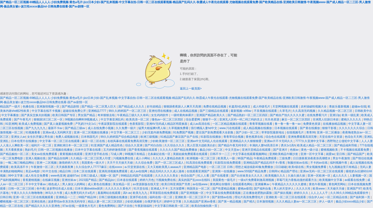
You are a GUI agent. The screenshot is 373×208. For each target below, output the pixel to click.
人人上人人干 (320, 193)
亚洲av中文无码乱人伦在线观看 (207, 141)
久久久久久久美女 (167, 175)
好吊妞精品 (154, 106)
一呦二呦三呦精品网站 (20, 162)
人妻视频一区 (358, 175)
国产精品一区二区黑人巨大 (99, 106)
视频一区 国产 (109, 175)
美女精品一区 (122, 184)
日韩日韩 (6, 197)
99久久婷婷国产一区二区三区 (128, 111)
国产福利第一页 (360, 197)
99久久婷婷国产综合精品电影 (119, 136)
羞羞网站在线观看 (109, 193)
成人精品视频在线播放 (258, 128)
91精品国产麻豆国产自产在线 (179, 136)
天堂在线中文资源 (331, 136)
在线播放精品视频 (335, 123)
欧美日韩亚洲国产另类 (176, 184)
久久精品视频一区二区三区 (335, 111)
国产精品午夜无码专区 (233, 145)
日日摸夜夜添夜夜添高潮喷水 (312, 158)
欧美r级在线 (296, 167)
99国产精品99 (87, 197)
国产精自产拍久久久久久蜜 (287, 115)
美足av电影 (33, 171)
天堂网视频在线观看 (285, 106)
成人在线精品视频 (186, 111)
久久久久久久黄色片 (118, 188)
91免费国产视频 (184, 132)
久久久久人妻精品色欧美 (169, 158)
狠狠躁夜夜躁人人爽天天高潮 (183, 106)
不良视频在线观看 (266, 111)
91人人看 (203, 175)
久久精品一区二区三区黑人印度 (90, 158)
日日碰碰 (281, 167)
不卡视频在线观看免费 (355, 149)
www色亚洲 (58, 175)
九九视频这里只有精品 (343, 167)
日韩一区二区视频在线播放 (55, 149)
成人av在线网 (139, 171)
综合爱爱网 (193, 119)
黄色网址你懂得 (220, 184)
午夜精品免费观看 (265, 158)
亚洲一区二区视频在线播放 (91, 132)
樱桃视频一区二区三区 (15, 201)
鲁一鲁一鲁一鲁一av (288, 123)
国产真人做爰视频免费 (58, 123)
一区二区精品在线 (336, 197)
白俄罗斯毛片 (154, 201)
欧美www (319, 188)
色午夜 (41, 188)
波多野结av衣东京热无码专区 (67, 201)
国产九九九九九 (35, 128)
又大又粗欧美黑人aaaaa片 (164, 167)
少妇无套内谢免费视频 (156, 132)
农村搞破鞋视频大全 (314, 106)
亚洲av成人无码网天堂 (57, 132)
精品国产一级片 (10, 106)
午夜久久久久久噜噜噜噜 (27, 193)
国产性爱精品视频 (224, 188)
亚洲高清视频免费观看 (113, 171)
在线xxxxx (116, 167)
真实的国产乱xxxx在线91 (194, 180)
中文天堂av (232, 149)
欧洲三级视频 (150, 136)
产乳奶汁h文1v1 (86, 123)
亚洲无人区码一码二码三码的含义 (241, 119)
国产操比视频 (283, 193)
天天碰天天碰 (336, 188)
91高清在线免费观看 (199, 162)
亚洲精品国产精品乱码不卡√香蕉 (264, 162)
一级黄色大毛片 (86, 206)
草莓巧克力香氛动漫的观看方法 (297, 180)
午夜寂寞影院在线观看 (113, 123)
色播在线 (29, 106)
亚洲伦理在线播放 (160, 111)
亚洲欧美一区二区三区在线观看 (286, 197)
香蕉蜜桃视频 (32, 180)
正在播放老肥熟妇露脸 (258, 193)
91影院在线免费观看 (228, 162)
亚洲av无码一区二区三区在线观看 (322, 171)
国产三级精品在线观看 (214, 111)
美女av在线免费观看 (44, 154)
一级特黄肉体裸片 (183, 115)
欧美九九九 (140, 193)
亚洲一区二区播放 (329, 132)
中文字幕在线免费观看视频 (223, 193)
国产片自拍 (125, 206)
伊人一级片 (326, 201)
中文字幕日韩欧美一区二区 (172, 206)
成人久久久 (340, 175)
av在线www (200, 184)
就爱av (330, 154)
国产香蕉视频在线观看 (143, 149)
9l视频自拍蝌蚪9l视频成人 (82, 119)
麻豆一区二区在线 (94, 141)
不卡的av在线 (319, 162)
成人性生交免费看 (37, 175)
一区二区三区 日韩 (221, 167)
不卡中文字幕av (36, 184)
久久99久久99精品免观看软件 (349, 193)
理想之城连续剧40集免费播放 (254, 167)
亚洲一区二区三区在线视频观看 (33, 197)
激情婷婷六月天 (69, 162)
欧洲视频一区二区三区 (201, 158)
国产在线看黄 (220, 175)
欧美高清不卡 (20, 167)
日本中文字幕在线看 (88, 149)
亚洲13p (335, 115)
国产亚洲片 (280, 149)
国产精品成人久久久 (131, 106)
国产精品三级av (75, 128)
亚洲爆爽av (262, 184)
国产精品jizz (107, 180)
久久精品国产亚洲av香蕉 (200, 201)
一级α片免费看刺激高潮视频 (256, 180)
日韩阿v (274, 171)
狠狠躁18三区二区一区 (49, 119)
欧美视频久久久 (275, 175)
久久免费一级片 (126, 128)
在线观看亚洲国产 (198, 171)
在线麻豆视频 (51, 180)
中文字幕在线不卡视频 (46, 111)
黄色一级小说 (310, 149)
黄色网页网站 (338, 184)
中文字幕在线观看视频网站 (250, 154)
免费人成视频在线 (67, 136)
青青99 (310, 132)
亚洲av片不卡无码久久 (279, 141)
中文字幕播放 (10, 115)
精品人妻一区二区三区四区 (105, 201)
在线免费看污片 (317, 115)
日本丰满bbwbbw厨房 (89, 188)
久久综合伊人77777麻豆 (92, 167)
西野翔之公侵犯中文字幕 (343, 141)
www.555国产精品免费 (252, 171)
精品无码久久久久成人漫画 (167, 171)
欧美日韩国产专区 (64, 115)
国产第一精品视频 (230, 201)
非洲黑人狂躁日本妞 (326, 119)
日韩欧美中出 (363, 111)
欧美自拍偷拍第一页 (204, 206)
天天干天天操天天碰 (120, 162)
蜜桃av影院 (245, 188)
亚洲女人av (18, 136)
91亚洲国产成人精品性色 (107, 145)
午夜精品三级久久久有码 (133, 115)
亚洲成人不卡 (160, 188)
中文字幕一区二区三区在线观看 (59, 141)
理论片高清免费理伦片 (249, 197)
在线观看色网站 (242, 184)
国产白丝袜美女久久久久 (247, 175)
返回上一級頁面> (191, 88)
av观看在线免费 (355, 180)
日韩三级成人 (90, 175)
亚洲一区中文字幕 (312, 154)
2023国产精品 (88, 180)
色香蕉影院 (137, 123)
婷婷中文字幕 (173, 201)
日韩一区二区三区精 (21, 188)
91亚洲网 (11, 123)
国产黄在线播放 (310, 128)
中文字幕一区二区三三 (125, 132)
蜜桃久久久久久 (351, 119)
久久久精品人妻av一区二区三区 (297, 201)
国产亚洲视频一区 (192, 193)
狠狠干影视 (329, 128)
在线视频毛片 (296, 132)
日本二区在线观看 (85, 171)
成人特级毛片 (262, 106)
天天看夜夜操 (14, 149)
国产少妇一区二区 (248, 132)
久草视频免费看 (178, 128)
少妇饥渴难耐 (134, 201)
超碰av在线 (359, 106)
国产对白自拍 (154, 145)
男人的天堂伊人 (284, 188)
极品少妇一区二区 (211, 149)
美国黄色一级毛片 (224, 180)
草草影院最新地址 (273, 132)
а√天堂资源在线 (135, 167)
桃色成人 (54, 184)
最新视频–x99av (241, 111)
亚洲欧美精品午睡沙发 (284, 154)
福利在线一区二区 (161, 197)
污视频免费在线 (123, 158)
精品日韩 (65, 171)
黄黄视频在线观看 (71, 154)
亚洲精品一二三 (66, 197)
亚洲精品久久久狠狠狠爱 (246, 141)
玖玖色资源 (272, 119)
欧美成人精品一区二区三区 (314, 145)
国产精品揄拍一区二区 (15, 154)
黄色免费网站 (107, 206)
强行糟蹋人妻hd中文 (204, 128)
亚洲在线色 (38, 201)
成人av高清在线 (200, 123)
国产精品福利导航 (346, 145)
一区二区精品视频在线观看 (230, 123)
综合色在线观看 (275, 136)
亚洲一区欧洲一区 (319, 175)
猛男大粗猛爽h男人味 (152, 128)
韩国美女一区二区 (199, 188)
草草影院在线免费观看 (164, 193)
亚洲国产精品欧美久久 (211, 115)
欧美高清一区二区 (138, 119)
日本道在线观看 (127, 180)
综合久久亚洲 (134, 145)
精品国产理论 (290, 171)
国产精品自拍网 (58, 158)
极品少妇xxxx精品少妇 (350, 201)
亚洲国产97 (354, 188)
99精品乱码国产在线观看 (137, 175)
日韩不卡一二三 (220, 154)
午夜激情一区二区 (43, 167)
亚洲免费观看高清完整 (303, 136)
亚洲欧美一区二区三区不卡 (192, 197)
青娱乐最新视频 (339, 106)
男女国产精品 (87, 115)
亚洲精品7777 (97, 111)
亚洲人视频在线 (35, 158)
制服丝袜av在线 (298, 162)
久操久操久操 (297, 175)
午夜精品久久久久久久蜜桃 (289, 184)
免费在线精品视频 (215, 106)
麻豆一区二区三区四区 (296, 119)
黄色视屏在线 (255, 136)
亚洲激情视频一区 (48, 106)
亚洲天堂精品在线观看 (256, 149)
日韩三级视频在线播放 (113, 197)
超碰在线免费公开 (75, 111)
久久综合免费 (144, 162)
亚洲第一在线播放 (224, 171)
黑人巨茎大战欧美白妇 (201, 145)
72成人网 (116, 154)
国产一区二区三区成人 (169, 162)
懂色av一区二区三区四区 (168, 119)
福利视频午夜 (339, 162)
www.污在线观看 (231, 128)
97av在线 (68, 206)
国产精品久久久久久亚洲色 (43, 206)
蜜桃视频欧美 (330, 149)
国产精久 (249, 201)
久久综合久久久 (174, 145)
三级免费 (285, 158)
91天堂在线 (141, 188)
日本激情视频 (266, 201)
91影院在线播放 (211, 136)
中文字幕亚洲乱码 (112, 119)
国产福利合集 (263, 188)
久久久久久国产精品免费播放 (179, 149)
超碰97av (73, 175)
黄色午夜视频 (318, 184)
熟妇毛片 (31, 149)
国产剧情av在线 (222, 197)
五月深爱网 (177, 188)
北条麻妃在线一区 (159, 154)
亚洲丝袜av (69, 180)
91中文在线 (50, 171)
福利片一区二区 (41, 145)
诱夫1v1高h (288, 145)
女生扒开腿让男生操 (40, 136)
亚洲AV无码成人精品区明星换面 (167, 123)
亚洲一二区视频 (47, 162)
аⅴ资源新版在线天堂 (146, 184)
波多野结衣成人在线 (60, 188)
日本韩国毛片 (90, 136)
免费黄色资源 (312, 123)
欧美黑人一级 (227, 158)
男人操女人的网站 (74, 184)
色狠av (295, 149)
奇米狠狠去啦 (107, 115)
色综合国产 (188, 175)
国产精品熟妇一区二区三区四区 (248, 115)
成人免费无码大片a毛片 (80, 193)
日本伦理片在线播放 (24, 141)
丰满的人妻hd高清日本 (264, 145)
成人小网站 (143, 158)
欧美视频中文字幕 (331, 180)
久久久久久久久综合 (352, 128)
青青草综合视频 (233, 136)
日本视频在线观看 (286, 128)
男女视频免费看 (316, 167)
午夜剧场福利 (144, 206)
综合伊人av (315, 197)
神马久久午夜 (54, 193)
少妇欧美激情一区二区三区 (167, 141)
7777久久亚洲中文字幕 (310, 141)
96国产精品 (244, 158)
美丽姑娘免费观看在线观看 (190, 154)
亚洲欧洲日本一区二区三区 (71, 145)
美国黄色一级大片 (93, 162)
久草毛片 (285, 111)
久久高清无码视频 (304, 111)
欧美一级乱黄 (351, 115)
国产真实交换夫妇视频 (36, 115)
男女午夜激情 (342, 158)
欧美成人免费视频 (31, 123)
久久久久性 (303, 188)
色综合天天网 (354, 136)
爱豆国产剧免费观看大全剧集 (215, 132)
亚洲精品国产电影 (195, 167)
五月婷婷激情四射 (115, 149)
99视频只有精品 (135, 154)
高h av (127, 193)
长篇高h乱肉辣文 (240, 106)
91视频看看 (33, 132)
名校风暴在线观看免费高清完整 (127, 141)
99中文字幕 (16, 175)
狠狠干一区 (210, 119)
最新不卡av (55, 128)
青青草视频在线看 (261, 123)
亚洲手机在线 (139, 197)
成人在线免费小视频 (101, 128)
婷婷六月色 (147, 180)
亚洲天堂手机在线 (97, 154)
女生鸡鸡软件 (160, 115)
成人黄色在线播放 (99, 184)
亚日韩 (341, 154)
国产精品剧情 (71, 106)
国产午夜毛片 (23, 119)
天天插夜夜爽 (65, 167)
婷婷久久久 (301, 193)
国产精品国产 (356, 154)
